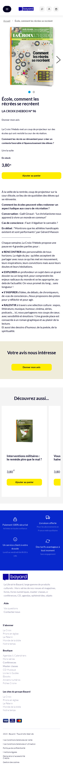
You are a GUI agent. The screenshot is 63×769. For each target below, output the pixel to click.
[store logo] (26, 9)
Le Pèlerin (8, 637)
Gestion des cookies (11, 762)
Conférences (9, 662)
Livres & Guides (11, 673)
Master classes (10, 666)
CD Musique (9, 669)
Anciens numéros (11, 679)
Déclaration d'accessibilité (14, 756)
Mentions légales (10, 752)
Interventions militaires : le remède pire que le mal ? (24, 457)
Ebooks (6, 676)
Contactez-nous (12, 611)
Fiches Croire (9, 683)
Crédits (6, 758)
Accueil (6, 21)
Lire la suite (8, 150)
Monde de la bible (12, 640)
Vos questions (11, 608)
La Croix (7, 630)
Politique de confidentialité (14, 748)
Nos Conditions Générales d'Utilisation (19, 744)
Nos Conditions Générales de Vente (17, 740)
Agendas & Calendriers (14, 655)
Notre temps (9, 643)
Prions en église (10, 633)
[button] (49, 9)
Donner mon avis (10, 119)
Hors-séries (9, 658)
